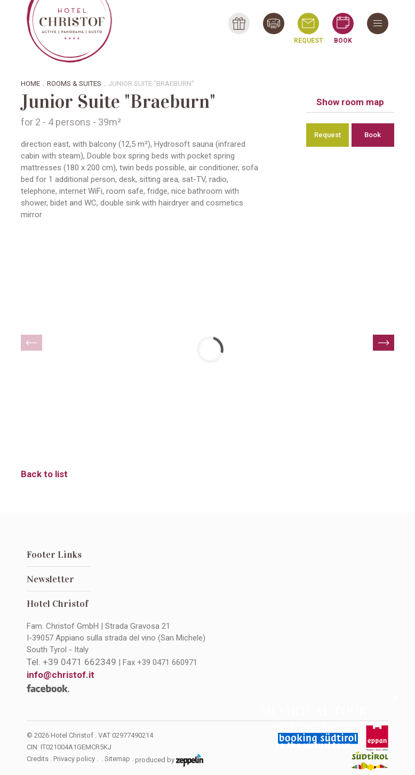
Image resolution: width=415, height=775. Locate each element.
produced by (169, 760)
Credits (38, 759)
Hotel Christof (58, 604)
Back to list (44, 474)
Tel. (71, 662)
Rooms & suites (74, 84)
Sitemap (117, 759)
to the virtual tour (313, 745)
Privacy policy (74, 759)
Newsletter (50, 579)
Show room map (350, 102)
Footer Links (54, 554)
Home (30, 84)
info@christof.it (60, 674)
